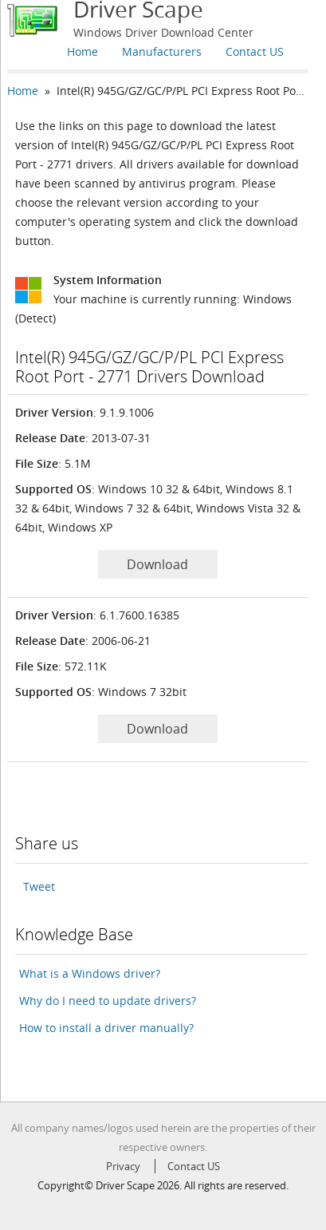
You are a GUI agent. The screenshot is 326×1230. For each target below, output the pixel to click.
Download (157, 564)
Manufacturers (162, 51)
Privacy (123, 1166)
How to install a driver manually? (106, 1027)
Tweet (39, 886)
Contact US (255, 51)
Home (82, 51)
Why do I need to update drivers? (107, 1000)
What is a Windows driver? (89, 973)
